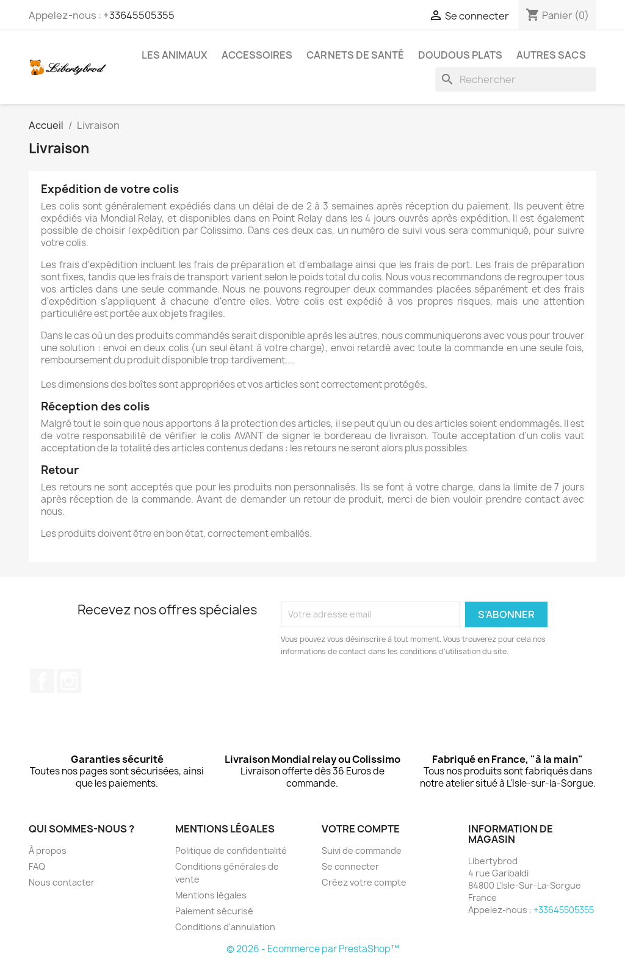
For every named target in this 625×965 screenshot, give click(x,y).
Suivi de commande (362, 850)
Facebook (42, 681)
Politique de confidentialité (231, 850)
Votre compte (361, 829)
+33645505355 (139, 15)
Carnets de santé (355, 55)
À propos (48, 850)
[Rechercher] (515, 79)
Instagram (69, 681)
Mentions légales (211, 895)
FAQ (37, 866)
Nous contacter (62, 882)
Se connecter (350, 866)
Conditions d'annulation (225, 927)
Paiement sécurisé (214, 911)
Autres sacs (551, 55)
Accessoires (257, 55)
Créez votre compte (364, 882)
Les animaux (175, 55)
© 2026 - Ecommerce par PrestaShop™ (312, 948)
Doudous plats (460, 55)
